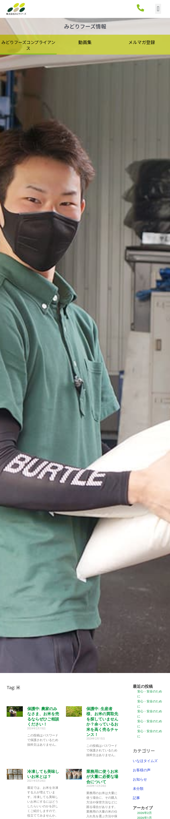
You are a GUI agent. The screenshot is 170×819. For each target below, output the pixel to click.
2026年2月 (144, 813)
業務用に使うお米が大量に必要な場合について (102, 776)
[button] (158, 9)
